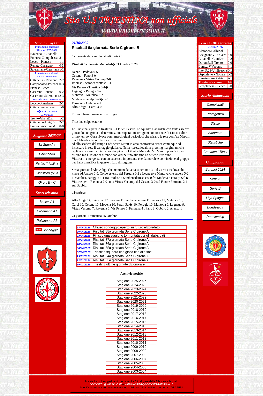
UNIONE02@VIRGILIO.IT (106, 384)
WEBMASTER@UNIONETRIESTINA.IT (149, 384)
